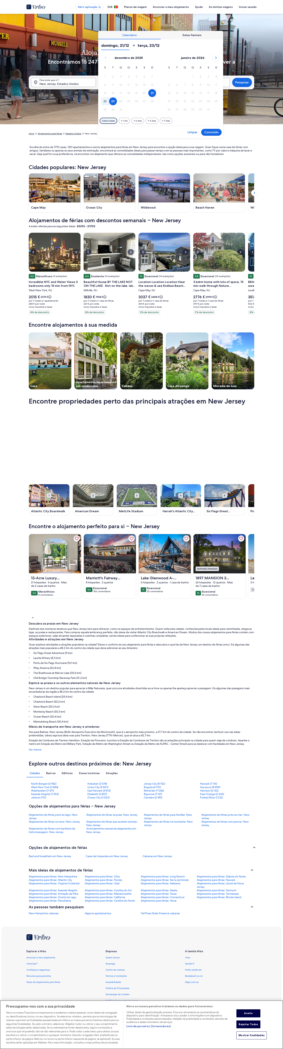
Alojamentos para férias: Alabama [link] (160, 883)
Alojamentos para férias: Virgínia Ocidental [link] (54, 883)
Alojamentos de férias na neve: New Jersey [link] (54, 821)
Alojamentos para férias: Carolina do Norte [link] (110, 900)
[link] (77, 538)
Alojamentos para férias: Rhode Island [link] (219, 897)
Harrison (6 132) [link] (209, 790)
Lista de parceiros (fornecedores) (148, 1026)
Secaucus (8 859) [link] (210, 787)
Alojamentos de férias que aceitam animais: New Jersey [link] (111, 823)
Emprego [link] (110, 963)
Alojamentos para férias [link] (50, 133)
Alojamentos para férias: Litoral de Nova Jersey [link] (220, 885)
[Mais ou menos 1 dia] (124, 121)
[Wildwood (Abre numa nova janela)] (164, 193)
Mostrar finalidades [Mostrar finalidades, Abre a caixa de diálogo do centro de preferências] (251, 1035)
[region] (141, 1024)
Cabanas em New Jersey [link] (157, 856)
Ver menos (35, 749)
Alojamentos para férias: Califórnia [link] (105, 897)
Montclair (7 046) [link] (154, 790)
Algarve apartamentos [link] (98, 913)
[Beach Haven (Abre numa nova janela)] (219, 193)
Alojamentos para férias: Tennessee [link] (218, 893)
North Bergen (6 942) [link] (43, 783)
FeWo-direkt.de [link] (193, 969)
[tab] (129, 35)
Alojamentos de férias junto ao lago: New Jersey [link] (53, 816)
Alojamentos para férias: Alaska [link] (159, 890)
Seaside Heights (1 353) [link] (45, 794)
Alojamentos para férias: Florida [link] (103, 880)
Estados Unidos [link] (73, 133)
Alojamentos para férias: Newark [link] (216, 880)
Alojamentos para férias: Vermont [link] (216, 890)
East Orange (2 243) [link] (212, 794)
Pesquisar (242, 82)
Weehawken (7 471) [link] (42, 790)
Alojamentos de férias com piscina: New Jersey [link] (225, 823)
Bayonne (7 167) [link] (153, 794)
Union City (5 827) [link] (97, 787)
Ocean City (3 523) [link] (98, 797)
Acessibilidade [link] (113, 982)
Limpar (192, 132)
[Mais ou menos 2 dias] (137, 121)
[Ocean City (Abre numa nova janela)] (109, 193)
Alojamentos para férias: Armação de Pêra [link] (53, 893)
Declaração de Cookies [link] (117, 994)
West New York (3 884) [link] (44, 787)
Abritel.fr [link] (189, 963)
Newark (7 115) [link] (208, 783)
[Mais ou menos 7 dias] (166, 121)
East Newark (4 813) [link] (99, 790)
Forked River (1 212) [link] (211, 797)
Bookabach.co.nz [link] (193, 975)
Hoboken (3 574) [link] (97, 783)
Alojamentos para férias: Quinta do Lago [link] (52, 897)
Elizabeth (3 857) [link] (97, 794)
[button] (105, 77)
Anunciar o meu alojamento (171, 7)
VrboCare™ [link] (32, 963)
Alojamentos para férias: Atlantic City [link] (50, 880)
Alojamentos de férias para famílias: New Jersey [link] (168, 816)
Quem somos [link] (113, 957)
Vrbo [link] (187, 957)
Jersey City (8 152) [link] (154, 783)
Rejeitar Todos (248, 1024)
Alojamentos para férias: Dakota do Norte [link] (221, 876)
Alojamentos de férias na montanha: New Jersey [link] (168, 823)
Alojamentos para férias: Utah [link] (102, 883)
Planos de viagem (135, 7)
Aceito (248, 1013)
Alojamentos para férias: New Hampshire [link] (53, 876)
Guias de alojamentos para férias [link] (43, 982)
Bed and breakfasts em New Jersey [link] (50, 856)
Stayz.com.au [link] (192, 982)
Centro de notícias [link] (115, 969)
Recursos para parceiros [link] (38, 975)
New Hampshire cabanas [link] (43, 913)
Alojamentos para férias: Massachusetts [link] (108, 893)
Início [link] (31, 133)
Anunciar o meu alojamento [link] (40, 957)
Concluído (211, 132)
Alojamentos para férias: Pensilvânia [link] (50, 900)
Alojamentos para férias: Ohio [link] (102, 876)
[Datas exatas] (108, 121)
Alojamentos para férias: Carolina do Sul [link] (108, 890)
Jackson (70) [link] (38, 797)
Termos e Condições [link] (116, 975)
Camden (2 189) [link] (153, 797)
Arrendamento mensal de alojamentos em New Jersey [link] (111, 830)
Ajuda (199, 7)
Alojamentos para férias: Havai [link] (158, 900)
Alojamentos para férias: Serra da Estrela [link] (164, 880)
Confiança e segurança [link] (38, 969)
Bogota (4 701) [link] (152, 787)
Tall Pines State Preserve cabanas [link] (160, 913)
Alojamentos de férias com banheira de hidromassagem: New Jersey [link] (52, 830)
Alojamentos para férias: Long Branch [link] (163, 876)
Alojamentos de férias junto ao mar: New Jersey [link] (225, 816)
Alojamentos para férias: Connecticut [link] (162, 897)
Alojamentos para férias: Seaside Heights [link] (53, 890)
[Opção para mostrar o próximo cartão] (254, 193)
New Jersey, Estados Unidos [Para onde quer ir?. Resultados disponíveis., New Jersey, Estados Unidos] (59, 84)
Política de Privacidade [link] (117, 988)
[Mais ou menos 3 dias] (152, 121)
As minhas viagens (221, 7)
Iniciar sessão (248, 7)
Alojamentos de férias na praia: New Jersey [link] (111, 814)
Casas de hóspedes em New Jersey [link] (107, 856)
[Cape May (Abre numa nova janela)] (55, 193)
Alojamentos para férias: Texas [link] (159, 893)
